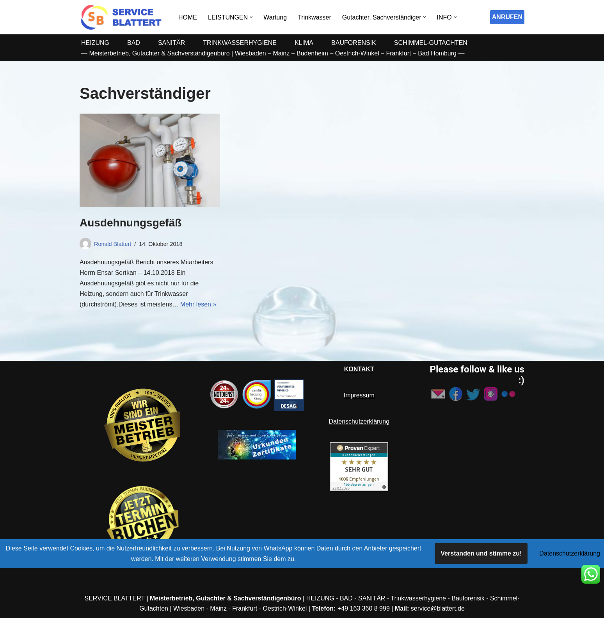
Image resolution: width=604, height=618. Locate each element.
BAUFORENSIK (353, 42)
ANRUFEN (507, 17)
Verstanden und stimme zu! (481, 553)
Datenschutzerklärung (359, 421)
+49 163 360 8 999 (364, 608)
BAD (133, 42)
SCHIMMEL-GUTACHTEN (430, 42)
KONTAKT (359, 369)
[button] (251, 17)
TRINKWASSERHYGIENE (240, 42)
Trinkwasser (314, 17)
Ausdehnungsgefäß (130, 223)
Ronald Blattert (112, 244)
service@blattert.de (438, 608)
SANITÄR (171, 42)
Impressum (359, 395)
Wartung (275, 17)
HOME (187, 17)
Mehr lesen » (198, 304)
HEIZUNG (95, 42)
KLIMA (304, 42)
